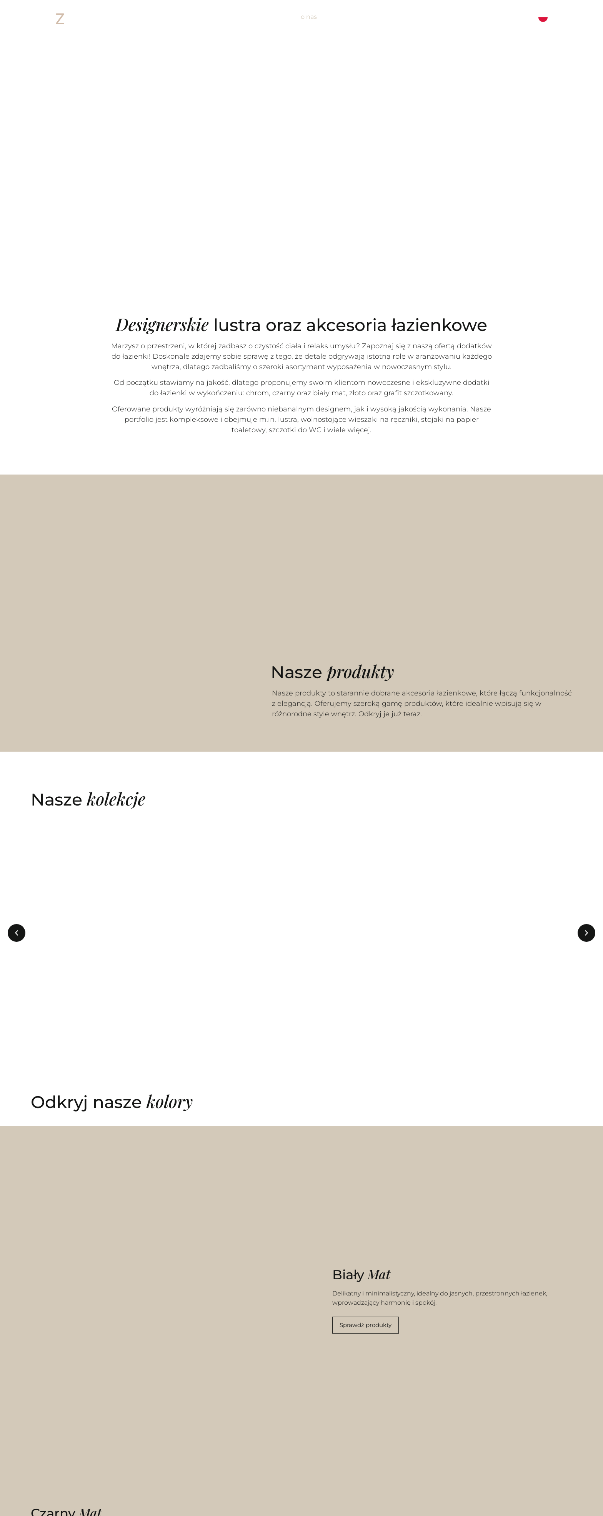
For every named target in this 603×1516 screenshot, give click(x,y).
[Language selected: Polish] (555, 17)
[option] (561, 17)
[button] (16, 933)
